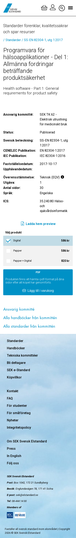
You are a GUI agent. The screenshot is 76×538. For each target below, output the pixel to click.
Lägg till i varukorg (38, 290)
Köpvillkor (14, 377)
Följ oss (13, 463)
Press (11, 449)
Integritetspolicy (19, 427)
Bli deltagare (16, 363)
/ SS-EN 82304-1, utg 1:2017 (42, 40)
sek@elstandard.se (27, 494)
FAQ (10, 398)
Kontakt (12, 391)
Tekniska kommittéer (22, 355)
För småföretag (19, 413)
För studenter (17, 406)
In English (14, 456)
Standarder (15, 341)
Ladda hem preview (38, 224)
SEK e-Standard (18, 370)
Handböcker (16, 348)
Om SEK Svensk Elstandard (27, 441)
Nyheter (12, 420)
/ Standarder (12, 40)
